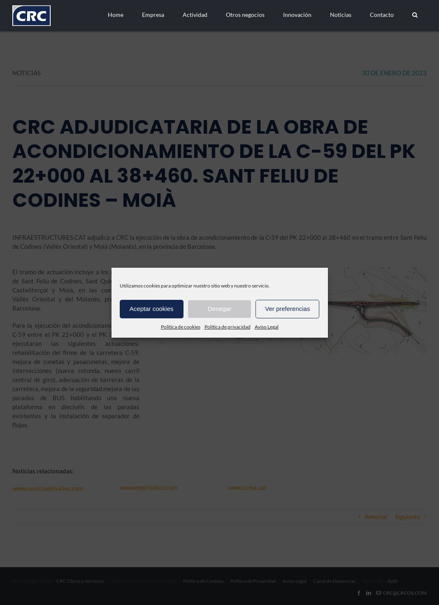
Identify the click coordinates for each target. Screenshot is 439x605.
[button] (415, 15)
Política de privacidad (227, 327)
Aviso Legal (267, 327)
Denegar (220, 308)
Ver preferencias (287, 308)
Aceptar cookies (152, 308)
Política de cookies (180, 327)
